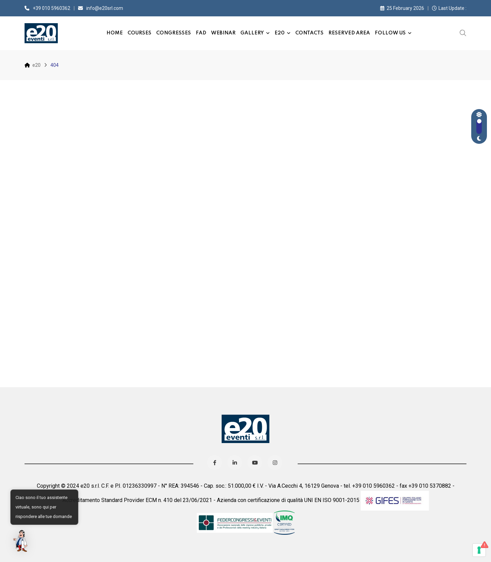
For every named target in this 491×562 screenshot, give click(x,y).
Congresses (173, 33)
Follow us (390, 33)
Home (114, 33)
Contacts (309, 33)
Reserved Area (349, 33)
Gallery (252, 33)
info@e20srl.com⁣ (104, 8)
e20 (279, 33)
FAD (201, 33)
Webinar (223, 33)
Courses (139, 33)
